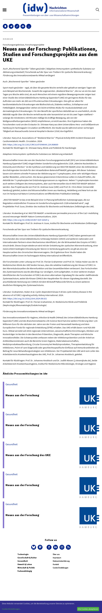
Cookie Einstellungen (60, 568)
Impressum (57, 558)
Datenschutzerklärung (61, 561)
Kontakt (56, 564)
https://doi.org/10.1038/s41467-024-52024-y (28, 219)
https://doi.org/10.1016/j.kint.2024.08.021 (27, 298)
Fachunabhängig (24, 571)
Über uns (56, 554)
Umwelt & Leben (24, 564)
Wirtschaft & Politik (26, 567)
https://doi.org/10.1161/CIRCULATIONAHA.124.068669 (32, 144)
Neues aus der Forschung (22, 395)
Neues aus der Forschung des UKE (28, 455)
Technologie (23, 554)
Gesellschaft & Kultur (27, 557)
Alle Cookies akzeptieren (88, 609)
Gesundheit (22, 561)
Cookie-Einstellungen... (11, 609)
